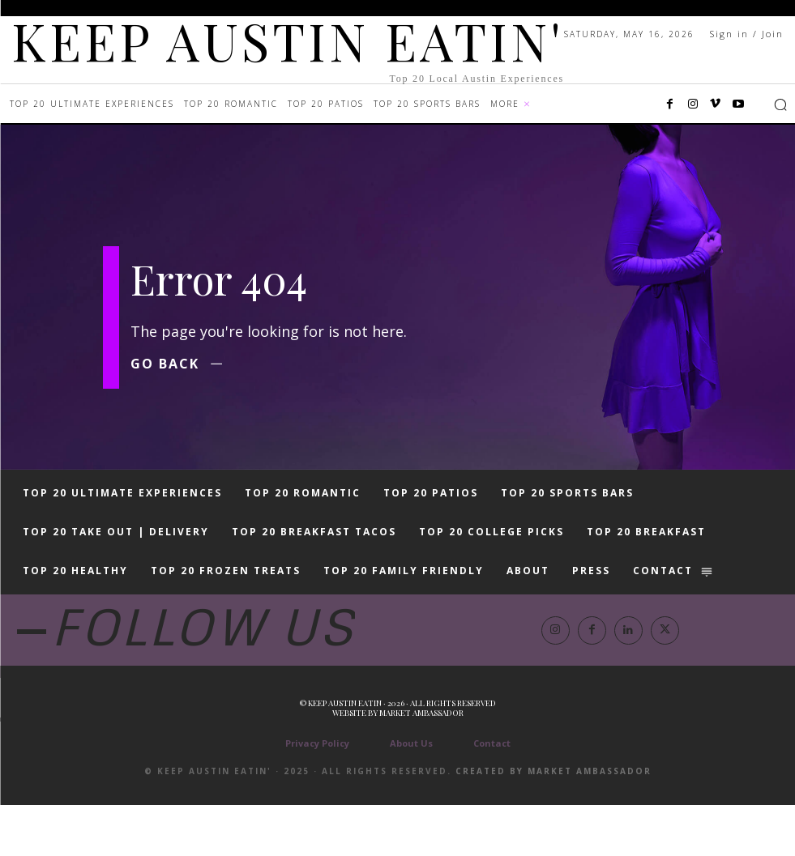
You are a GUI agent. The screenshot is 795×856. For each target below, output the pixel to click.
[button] (780, 104)
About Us (411, 794)
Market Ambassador (421, 763)
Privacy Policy (317, 794)
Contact (492, 794)
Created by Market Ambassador (553, 822)
